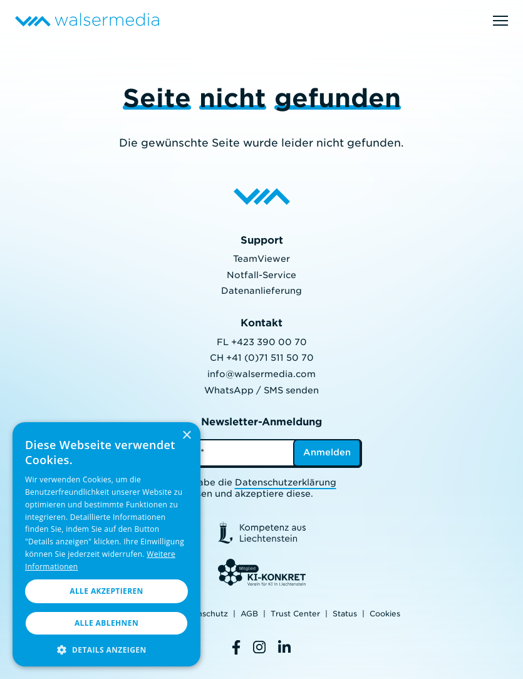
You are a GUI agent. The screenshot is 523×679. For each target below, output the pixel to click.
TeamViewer (261, 259)
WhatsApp (229, 390)
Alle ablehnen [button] (106, 623)
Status (345, 613)
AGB (249, 613)
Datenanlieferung (261, 291)
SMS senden (291, 390)
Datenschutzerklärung (285, 482)
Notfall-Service (261, 275)
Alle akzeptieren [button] (106, 591)
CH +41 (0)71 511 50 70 (262, 358)
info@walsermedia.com (261, 374)
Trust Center (295, 613)
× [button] (186, 435)
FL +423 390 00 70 (262, 342)
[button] (106, 648)
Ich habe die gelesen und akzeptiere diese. (256, 488)
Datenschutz (203, 613)
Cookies (385, 613)
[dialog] (106, 544)
